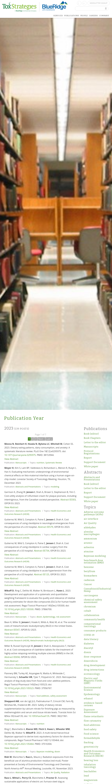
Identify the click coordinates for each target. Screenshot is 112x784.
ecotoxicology (92, 674)
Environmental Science (92, 688)
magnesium (91, 780)
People (84, 16)
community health (94, 619)
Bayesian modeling (45, 751)
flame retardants (94, 716)
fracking (88, 742)
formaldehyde (92, 738)
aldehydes (90, 527)
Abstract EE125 (41, 574)
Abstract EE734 (41, 550)
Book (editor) (91, 433)
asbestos (89, 547)
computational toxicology (92, 625)
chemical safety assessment (93, 601)
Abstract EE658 (12, 657)
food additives (43, 696)
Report (88, 458)
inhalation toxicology (90, 765)
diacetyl (88, 648)
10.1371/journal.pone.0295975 (20, 455)
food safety (90, 729)
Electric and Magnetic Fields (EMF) (93, 680)
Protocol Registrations (92, 452)
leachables (90, 771)
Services (58, 16)
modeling (55, 486)
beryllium (89, 571)
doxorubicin (91, 661)
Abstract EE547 (12, 629)
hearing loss (91, 760)
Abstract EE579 (45, 526)
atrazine (88, 551)
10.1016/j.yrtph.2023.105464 (19, 743)
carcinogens (91, 595)
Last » (49, 438)
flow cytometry (92, 720)
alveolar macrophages (92, 533)
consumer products (95, 630)
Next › (41, 438)
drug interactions (94, 669)
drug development (94, 665)
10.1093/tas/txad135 (38, 716)
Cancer (88, 584)
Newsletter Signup (98, 3)
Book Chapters (92, 438)
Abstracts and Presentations (28, 486)
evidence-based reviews (93, 704)
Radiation (65, 772)
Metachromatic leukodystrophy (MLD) (47, 640)
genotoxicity (91, 746)
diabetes (89, 643)
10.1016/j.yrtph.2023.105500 (19, 609)
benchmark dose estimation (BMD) (94, 561)
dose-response (92, 656)
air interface (91, 519)
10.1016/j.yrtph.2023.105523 (19, 688)
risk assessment (63, 616)
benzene (89, 567)
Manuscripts (20, 462)
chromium (90, 606)
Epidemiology (49, 616)
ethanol (88, 698)
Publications (71, 16)
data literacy (91, 639)
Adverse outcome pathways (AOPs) (94, 513)
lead (86, 775)
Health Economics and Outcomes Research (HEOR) (94, 753)
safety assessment (58, 696)
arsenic (88, 543)
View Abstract (11, 458)
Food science (91, 734)
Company (104, 16)
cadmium (89, 580)
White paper (91, 466)
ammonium (90, 538)
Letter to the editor (95, 442)
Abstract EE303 (68, 499)
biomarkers (90, 575)
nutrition (40, 462)
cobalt (87, 611)
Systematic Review (53, 462)
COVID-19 (89, 635)
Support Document (95, 462)
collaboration (91, 615)
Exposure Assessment (91, 710)
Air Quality (55, 772)
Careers (93, 16)
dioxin (39, 616)
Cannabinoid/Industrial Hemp (96, 590)
